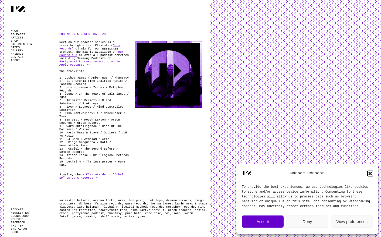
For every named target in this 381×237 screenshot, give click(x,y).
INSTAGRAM (19, 229)
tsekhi (89, 216)
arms (121, 200)
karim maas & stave (191, 203)
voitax (129, 216)
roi (167, 213)
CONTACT (17, 57)
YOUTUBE (17, 219)
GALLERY (17, 50)
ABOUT (15, 60)
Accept (263, 221)
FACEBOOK (18, 222)
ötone (63, 213)
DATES (15, 47)
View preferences (352, 221)
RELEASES (18, 34)
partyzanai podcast (88, 213)
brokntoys (154, 200)
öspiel (200, 210)
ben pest (136, 200)
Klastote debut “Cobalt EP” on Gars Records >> (92, 176)
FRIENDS (17, 53)
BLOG (14, 232)
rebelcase (153, 213)
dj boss (85, 203)
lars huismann (88, 206)
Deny (307, 221)
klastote (66, 206)
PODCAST (17, 209)
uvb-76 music (109, 216)
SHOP (14, 41)
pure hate (133, 213)
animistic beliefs (74, 200)
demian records (178, 200)
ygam (141, 216)
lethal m (111, 206)
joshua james (161, 203)
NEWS (14, 31)
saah (177, 213)
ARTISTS (17, 37)
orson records (179, 210)
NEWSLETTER (20, 212)
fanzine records (108, 203)
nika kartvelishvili (147, 210)
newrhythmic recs (112, 210)
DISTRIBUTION (21, 44)
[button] (370, 173)
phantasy (114, 213)
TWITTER (17, 225)
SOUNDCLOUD (20, 216)
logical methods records (142, 206)
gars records (136, 203)
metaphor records (180, 206)
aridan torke (103, 200)
